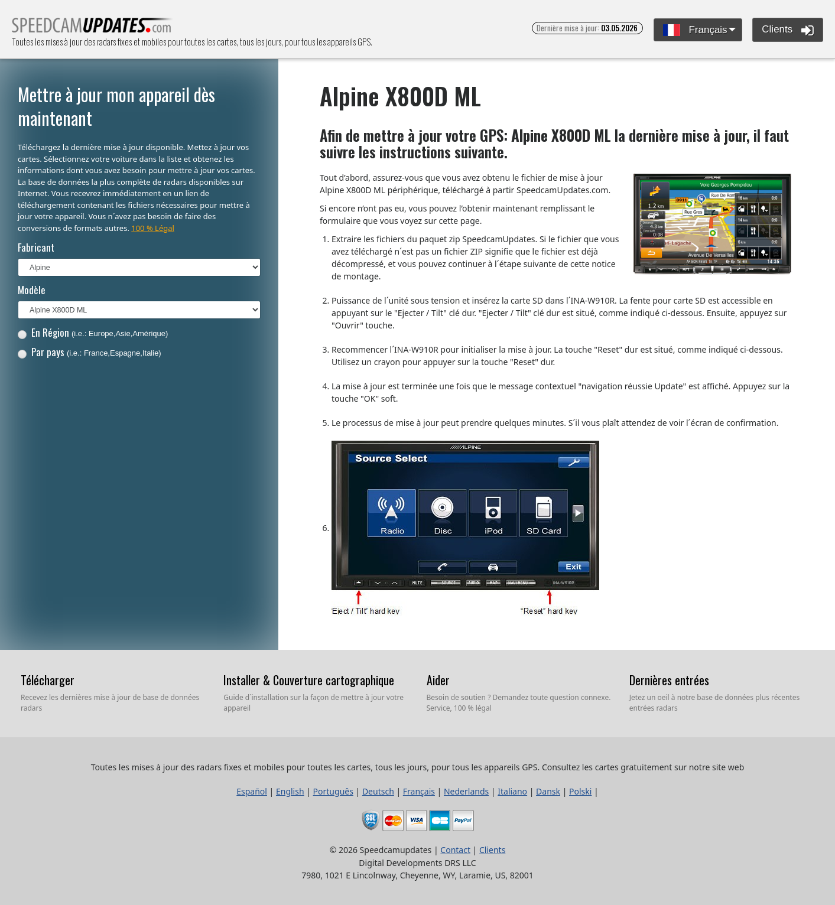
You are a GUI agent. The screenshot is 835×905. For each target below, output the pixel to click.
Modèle (32, 289)
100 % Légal (152, 228)
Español (251, 791)
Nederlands (466, 791)
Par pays (89, 351)
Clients (788, 30)
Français (695, 30)
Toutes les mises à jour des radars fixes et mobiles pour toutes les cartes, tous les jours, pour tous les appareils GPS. (92, 29)
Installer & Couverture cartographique (308, 680)
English (290, 791)
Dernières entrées (669, 680)
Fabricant (36, 247)
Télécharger (47, 680)
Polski (580, 791)
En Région (93, 332)
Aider (438, 680)
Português (333, 791)
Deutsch (378, 791)
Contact (455, 849)
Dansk (548, 791)
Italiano (512, 791)
